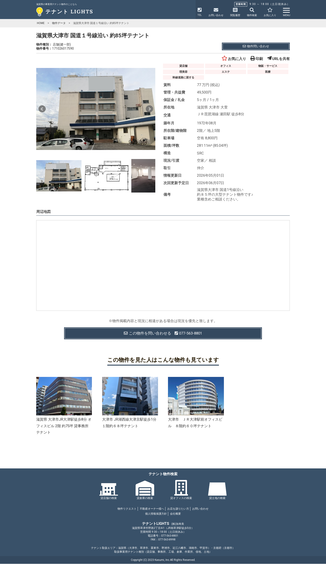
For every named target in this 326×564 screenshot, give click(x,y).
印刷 (256, 59)
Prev (42, 109)
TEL (199, 12)
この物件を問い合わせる (163, 333)
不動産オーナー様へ (152, 509)
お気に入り (234, 59)
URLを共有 (278, 59)
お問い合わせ (200, 509)
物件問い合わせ (256, 46)
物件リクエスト (127, 509)
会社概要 (175, 514)
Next (149, 109)
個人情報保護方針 (156, 514)
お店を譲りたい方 (178, 509)
